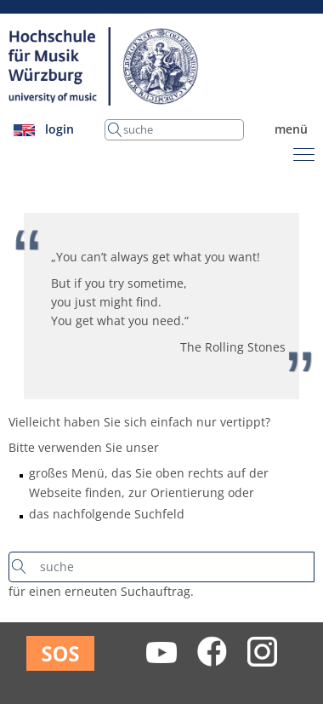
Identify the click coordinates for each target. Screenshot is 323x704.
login (59, 129)
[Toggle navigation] (303, 152)
